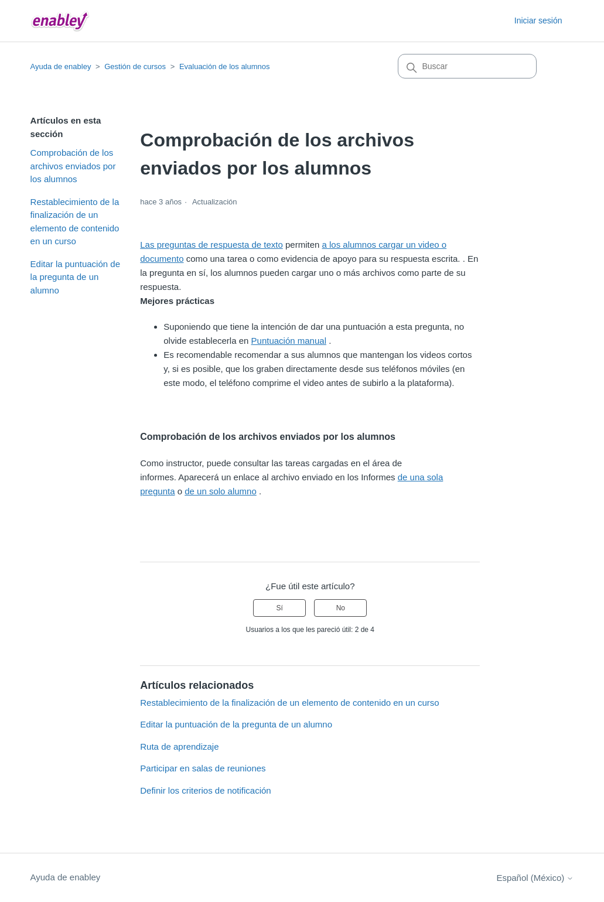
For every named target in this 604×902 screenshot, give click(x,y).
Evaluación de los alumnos (224, 66)
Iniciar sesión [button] (538, 20)
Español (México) (535, 878)
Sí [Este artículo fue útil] (280, 608)
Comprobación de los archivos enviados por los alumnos (73, 166)
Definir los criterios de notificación (205, 790)
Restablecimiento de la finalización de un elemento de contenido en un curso (75, 222)
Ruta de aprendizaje (179, 746)
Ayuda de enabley (60, 66)
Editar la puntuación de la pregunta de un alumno (75, 277)
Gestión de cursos (135, 66)
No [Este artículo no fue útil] (340, 608)
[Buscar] (467, 66)
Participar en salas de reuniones (202, 768)
